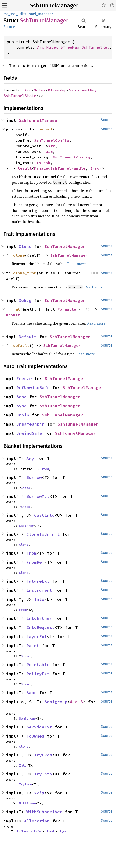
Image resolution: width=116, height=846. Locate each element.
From (31, 553)
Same (31, 692)
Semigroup (55, 701)
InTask (43, 162)
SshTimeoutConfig (71, 157)
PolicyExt (37, 673)
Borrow (34, 477)
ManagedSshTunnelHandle (59, 168)
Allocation (37, 821)
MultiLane (27, 803)
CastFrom (26, 525)
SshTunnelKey (95, 47)
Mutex (52, 47)
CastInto (44, 515)
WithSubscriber (44, 811)
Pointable (37, 664)
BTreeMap (69, 47)
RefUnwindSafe (33, 387)
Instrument (39, 590)
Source (9, 27)
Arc (40, 47)
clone (19, 255)
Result (25, 168)
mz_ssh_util (13, 14)
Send (21, 396)
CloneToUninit (43, 534)
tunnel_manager (39, 14)
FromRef (35, 562)
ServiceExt (39, 727)
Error (96, 168)
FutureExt (37, 581)
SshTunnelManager (54, 5)
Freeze (24, 378)
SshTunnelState (20, 95)
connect (44, 129)
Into (39, 599)
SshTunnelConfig (51, 140)
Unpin (22, 415)
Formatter (67, 309)
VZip (39, 793)
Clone (25, 246)
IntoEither (39, 618)
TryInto (43, 774)
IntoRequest (40, 627)
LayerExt (36, 636)
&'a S (76, 701)
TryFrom (43, 755)
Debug (25, 300)
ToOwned (35, 736)
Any (30, 458)
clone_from (24, 273)
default (21, 345)
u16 (49, 151)
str (51, 145)
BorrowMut (37, 496)
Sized (44, 469)
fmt (16, 309)
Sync (21, 406)
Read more (76, 263)
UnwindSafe (29, 433)
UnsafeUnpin (30, 424)
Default (28, 336)
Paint (32, 645)
